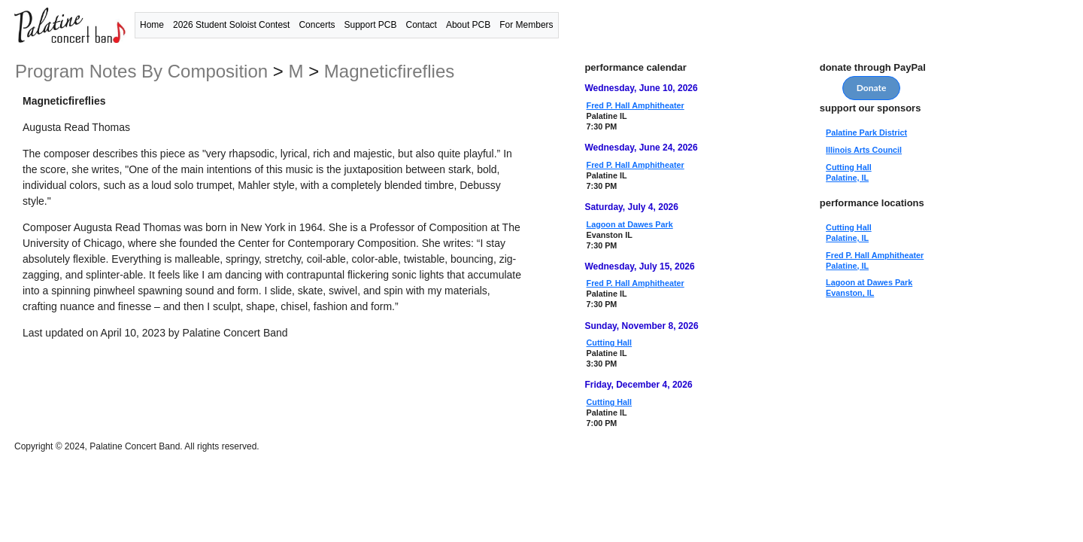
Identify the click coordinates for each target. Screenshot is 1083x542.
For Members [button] (526, 25)
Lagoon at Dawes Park (630, 224)
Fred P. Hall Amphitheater (635, 105)
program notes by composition (144, 71)
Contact (421, 25)
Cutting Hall (610, 342)
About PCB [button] (468, 25)
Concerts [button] (317, 25)
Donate (872, 87)
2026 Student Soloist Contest (231, 25)
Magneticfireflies (389, 71)
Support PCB (370, 25)
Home (152, 25)
